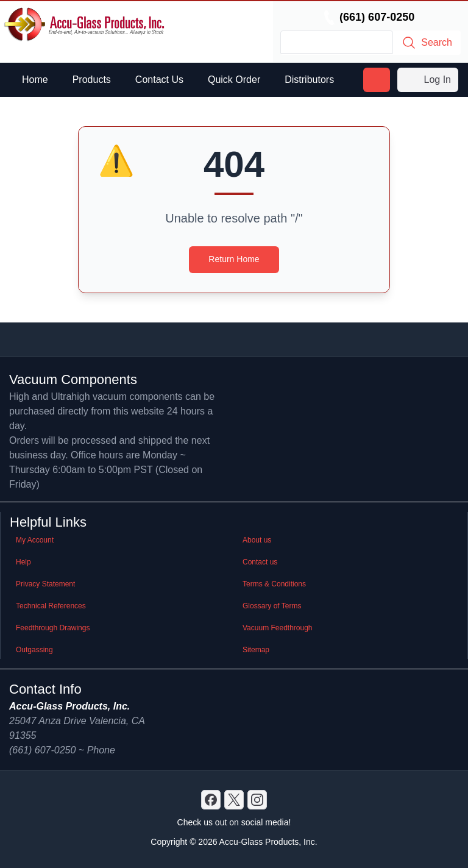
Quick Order (234, 79)
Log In (428, 80)
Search (427, 42)
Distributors (309, 79)
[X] (234, 799)
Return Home (233, 259)
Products (92, 79)
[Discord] (211, 799)
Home (35, 79)
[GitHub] (257, 799)
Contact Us (159, 79)
